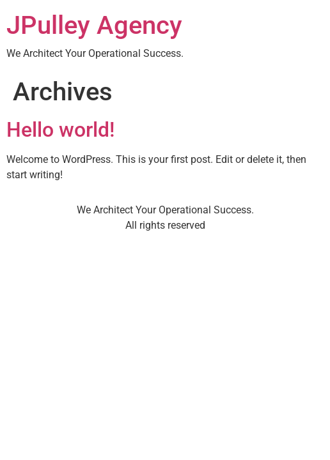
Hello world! (60, 130)
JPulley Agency (94, 25)
